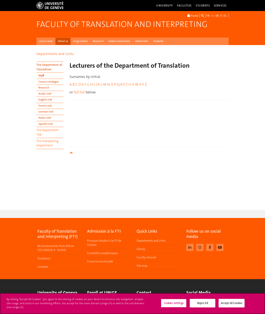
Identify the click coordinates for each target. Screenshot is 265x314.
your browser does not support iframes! (149, 120)
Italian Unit (44, 117)
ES (224, 16)
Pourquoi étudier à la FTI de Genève (104, 243)
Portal (192, 15)
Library (141, 249)
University (164, 5)
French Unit (45, 105)
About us (63, 41)
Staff (41, 75)
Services (220, 5)
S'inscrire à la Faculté (100, 261)
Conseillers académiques (102, 253)
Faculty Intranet (146, 257)
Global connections (119, 41)
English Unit (45, 99)
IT (221, 16)
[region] (132, 303)
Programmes (80, 41)
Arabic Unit (44, 93)
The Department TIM (47, 132)
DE (217, 16)
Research (98, 41)
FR (208, 16)
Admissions (141, 41)
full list (79, 92)
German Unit (45, 111)
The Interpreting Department (47, 143)
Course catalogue (48, 81)
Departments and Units (55, 53)
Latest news (46, 41)
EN (212, 16)
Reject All (202, 303)
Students (203, 5)
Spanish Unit (45, 124)
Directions (43, 258)
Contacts (42, 267)
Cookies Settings (174, 303)
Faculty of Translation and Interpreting (121, 24)
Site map (142, 266)
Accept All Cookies (231, 303)
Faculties (184, 5)
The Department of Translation (49, 67)
